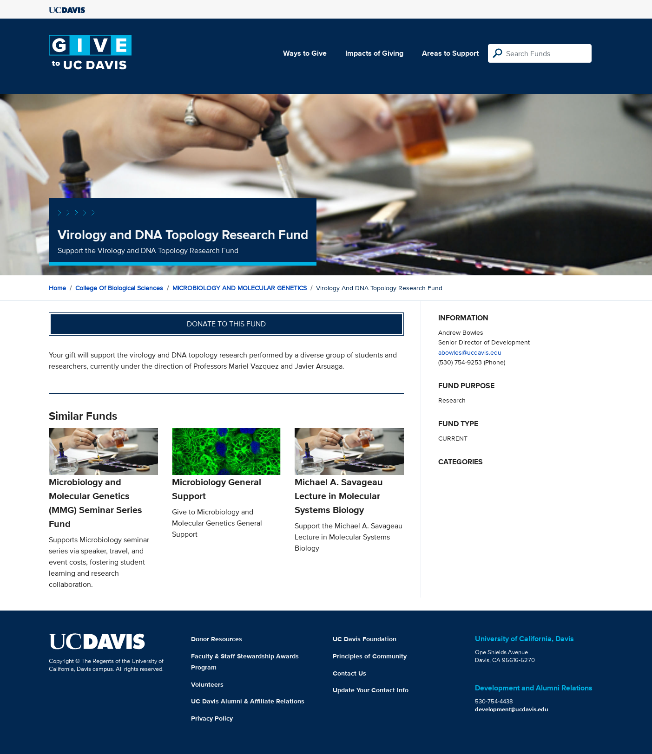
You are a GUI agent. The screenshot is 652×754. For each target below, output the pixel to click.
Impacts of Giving (374, 53)
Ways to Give (305, 53)
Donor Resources (216, 639)
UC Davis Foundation (364, 639)
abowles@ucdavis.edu (469, 352)
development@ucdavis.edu (511, 709)
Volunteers (207, 684)
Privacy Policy (212, 718)
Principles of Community (370, 656)
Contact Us (349, 673)
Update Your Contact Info (370, 690)
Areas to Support (450, 53)
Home (57, 287)
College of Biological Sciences (119, 287)
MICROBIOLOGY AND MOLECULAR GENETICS (239, 287)
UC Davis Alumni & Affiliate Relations (247, 701)
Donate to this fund (226, 323)
